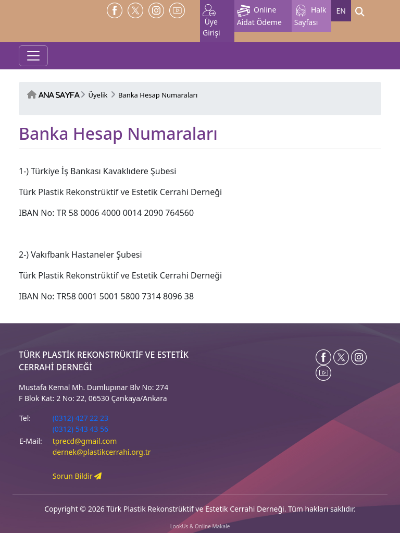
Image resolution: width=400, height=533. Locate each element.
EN (341, 11)
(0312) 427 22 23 (80, 418)
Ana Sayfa (59, 95)
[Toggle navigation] (33, 55)
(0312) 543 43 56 (80, 429)
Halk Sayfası (310, 16)
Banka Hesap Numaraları (157, 95)
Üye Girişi (211, 21)
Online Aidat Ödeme (259, 16)
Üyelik (97, 95)
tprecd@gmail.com (85, 441)
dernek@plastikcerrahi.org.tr (102, 452)
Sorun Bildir (77, 476)
